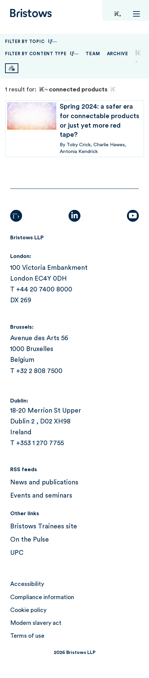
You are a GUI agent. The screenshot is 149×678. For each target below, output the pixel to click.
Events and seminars (41, 496)
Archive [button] (117, 53)
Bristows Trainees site (43, 526)
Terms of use (27, 636)
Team (93, 53)
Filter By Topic (31, 41)
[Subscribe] (11, 68)
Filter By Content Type (42, 53)
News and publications (44, 482)
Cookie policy (28, 610)
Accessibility (27, 584)
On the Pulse (29, 540)
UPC (16, 553)
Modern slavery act (35, 623)
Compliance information (42, 597)
